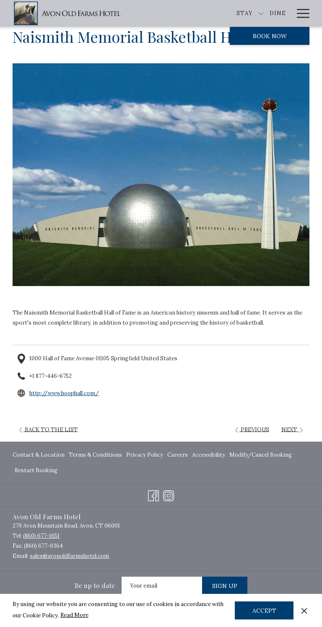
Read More (74, 615)
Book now (270, 36)
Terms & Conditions (95, 454)
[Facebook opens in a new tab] (153, 494)
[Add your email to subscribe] (162, 586)
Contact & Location (39, 454)
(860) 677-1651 (41, 535)
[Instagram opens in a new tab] (168, 494)
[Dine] (232, 13)
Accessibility (208, 454)
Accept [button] (264, 610)
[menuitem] (40, 455)
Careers (177, 454)
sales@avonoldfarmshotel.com (69, 555)
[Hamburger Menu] (300, 13)
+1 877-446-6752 (50, 376)
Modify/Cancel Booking (260, 454)
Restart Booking (36, 470)
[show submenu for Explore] (287, 13)
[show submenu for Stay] (215, 13)
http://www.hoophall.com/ (64, 393)
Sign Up (224, 586)
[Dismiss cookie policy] (304, 610)
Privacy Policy (144, 454)
